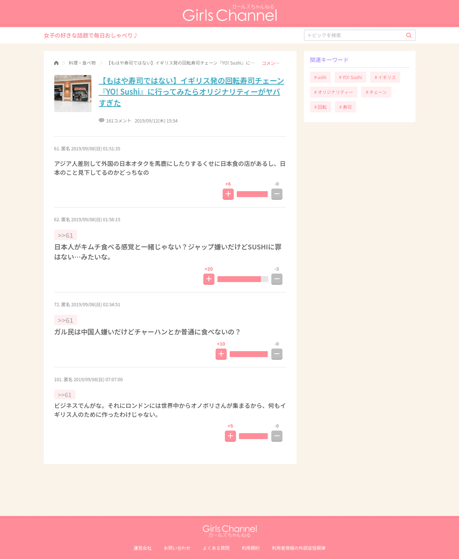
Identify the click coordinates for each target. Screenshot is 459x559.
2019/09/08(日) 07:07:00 (98, 379)
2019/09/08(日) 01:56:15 (95, 219)
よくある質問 (216, 548)
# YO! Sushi (350, 77)
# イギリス (385, 77)
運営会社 (142, 548)
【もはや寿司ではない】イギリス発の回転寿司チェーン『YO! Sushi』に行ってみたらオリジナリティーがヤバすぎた (191, 91)
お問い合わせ (177, 548)
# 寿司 (345, 107)
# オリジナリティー (333, 92)
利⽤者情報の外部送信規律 (299, 548)
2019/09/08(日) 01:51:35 (95, 148)
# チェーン (376, 92)
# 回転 (320, 107)
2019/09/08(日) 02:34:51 (95, 304)
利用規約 (251, 548)
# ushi (320, 77)
